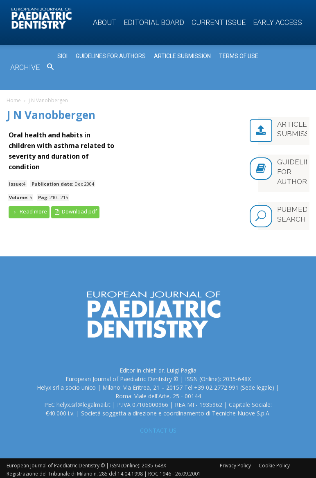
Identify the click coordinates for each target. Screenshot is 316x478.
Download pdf (75, 211)
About (104, 22)
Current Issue (219, 22)
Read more (29, 211)
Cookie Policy (274, 462)
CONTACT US (158, 427)
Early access (277, 22)
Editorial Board (154, 22)
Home (14, 100)
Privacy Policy (235, 462)
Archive (25, 67)
